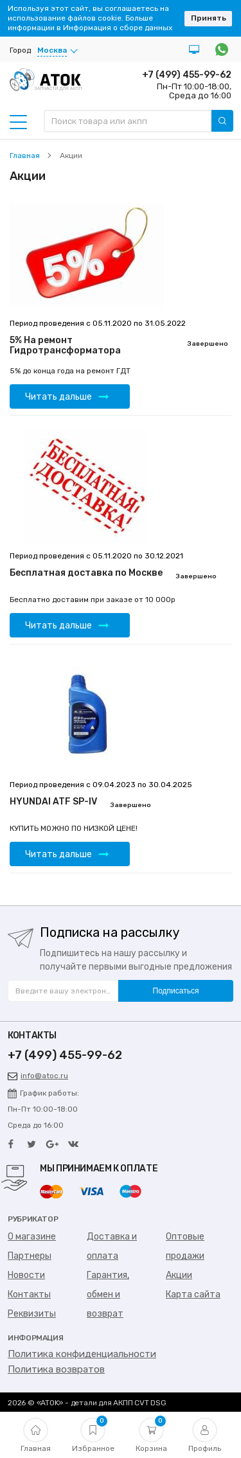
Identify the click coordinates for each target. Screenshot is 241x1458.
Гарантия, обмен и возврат (108, 1294)
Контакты (29, 1294)
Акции (179, 1275)
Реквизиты (32, 1313)
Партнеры (29, 1255)
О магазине (32, 1236)
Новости (26, 1275)
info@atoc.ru (38, 1075)
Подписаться (176, 990)
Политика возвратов (56, 1369)
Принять (208, 17)
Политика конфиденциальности (82, 1354)
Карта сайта (193, 1294)
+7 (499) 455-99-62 (186, 74)
